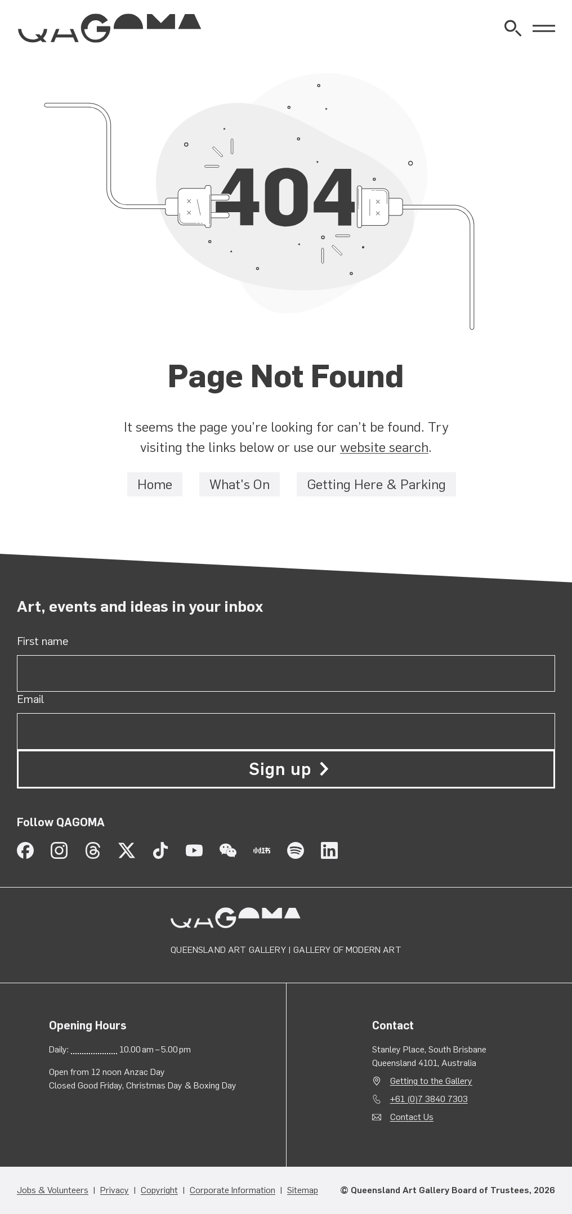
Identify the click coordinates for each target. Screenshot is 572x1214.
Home (154, 484)
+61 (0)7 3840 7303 (429, 1099)
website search (384, 447)
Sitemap (302, 1190)
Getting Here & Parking (376, 484)
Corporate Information (232, 1190)
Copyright (159, 1190)
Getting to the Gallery (431, 1081)
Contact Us (412, 1117)
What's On (239, 484)
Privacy (114, 1190)
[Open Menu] (544, 28)
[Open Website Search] (512, 28)
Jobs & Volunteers (52, 1190)
